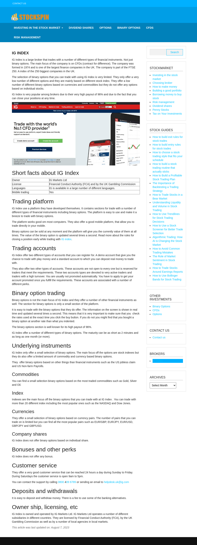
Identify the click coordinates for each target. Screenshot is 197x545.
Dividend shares (81, 27)
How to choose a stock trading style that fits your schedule (168, 156)
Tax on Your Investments (167, 113)
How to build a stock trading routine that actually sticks (165, 167)
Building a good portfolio (167, 90)
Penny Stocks (161, 109)
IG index (66, 239)
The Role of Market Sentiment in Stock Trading (164, 260)
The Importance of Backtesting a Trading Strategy (166, 187)
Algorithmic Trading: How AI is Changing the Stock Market (168, 241)
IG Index (158, 360)
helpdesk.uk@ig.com (116, 482)
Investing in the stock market (38, 27)
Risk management (27, 37)
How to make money (165, 86)
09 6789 (71, 482)
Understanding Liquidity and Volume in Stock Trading (167, 206)
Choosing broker (162, 82)
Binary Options (128, 27)
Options (105, 27)
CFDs (150, 27)
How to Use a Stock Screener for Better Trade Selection (168, 229)
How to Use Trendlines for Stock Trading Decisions (166, 217)
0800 (61, 482)
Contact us (19, 3)
